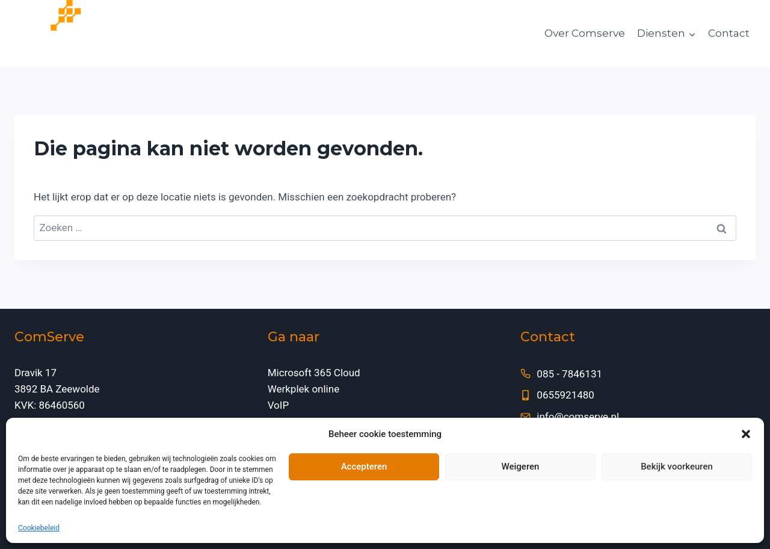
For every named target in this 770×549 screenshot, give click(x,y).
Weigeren (521, 466)
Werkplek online (304, 389)
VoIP (278, 405)
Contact (729, 33)
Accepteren (364, 466)
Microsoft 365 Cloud (314, 373)
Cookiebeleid (39, 528)
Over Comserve (584, 33)
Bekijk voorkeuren (677, 466)
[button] (746, 434)
